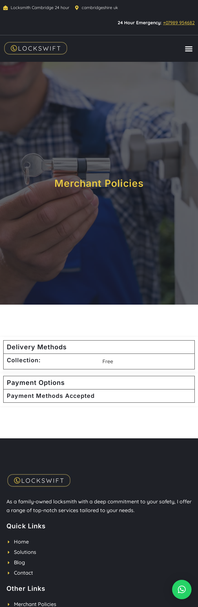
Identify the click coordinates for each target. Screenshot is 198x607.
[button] (189, 49)
